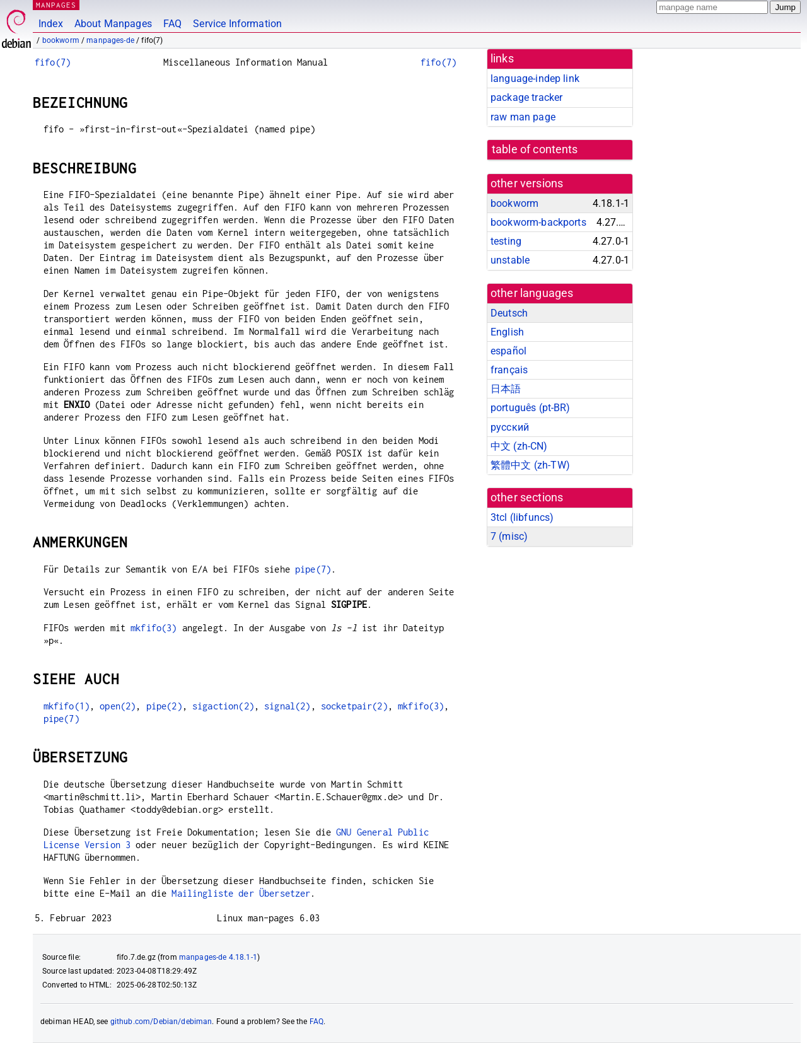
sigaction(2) (223, 706)
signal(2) (287, 706)
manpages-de (110, 40)
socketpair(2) (354, 706)
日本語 (506, 389)
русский (510, 427)
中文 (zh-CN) (519, 446)
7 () (509, 536)
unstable (510, 260)
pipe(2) (164, 706)
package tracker (526, 97)
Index (50, 24)
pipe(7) (313, 569)
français (509, 370)
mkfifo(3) (154, 627)
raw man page (523, 117)
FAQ (172, 24)
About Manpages (113, 24)
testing (506, 241)
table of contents (535, 149)
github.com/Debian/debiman (161, 1021)
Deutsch (509, 313)
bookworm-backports (538, 222)
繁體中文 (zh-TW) (530, 465)
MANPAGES (56, 5)
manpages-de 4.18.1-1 (218, 957)
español (508, 351)
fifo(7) (53, 62)
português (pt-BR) (531, 408)
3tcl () (522, 517)
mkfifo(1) (67, 706)
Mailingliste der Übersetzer (240, 893)
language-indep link (535, 78)
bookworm (60, 40)
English (507, 332)
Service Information (237, 24)
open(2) (118, 706)
